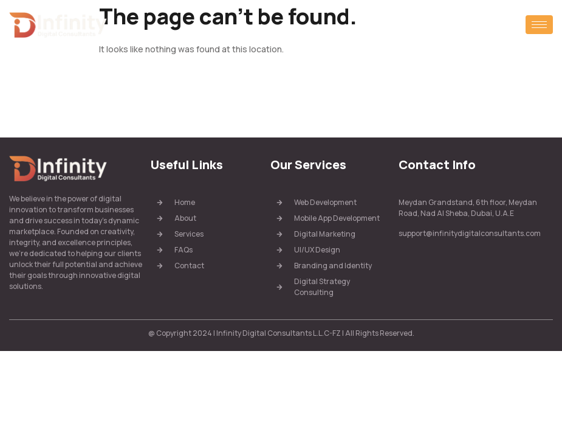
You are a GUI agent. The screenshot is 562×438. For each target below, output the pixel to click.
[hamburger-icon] (539, 24)
